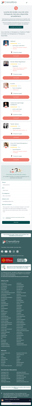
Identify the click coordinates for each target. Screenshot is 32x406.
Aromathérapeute (20, 284)
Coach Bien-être (20, 289)
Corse (2, 356)
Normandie (3, 362)
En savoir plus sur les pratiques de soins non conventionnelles (14, 276)
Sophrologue (3, 341)
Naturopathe (19, 311)
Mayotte (18, 360)
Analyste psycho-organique (6, 284)
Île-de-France (19, 365)
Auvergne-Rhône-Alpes (5, 353)
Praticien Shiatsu (20, 327)
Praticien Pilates (4, 325)
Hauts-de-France (4, 359)
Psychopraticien (4, 335)
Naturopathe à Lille (20, 378)
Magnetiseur (19, 308)
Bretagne (3, 354)
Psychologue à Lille (20, 375)
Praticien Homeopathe (21, 319)
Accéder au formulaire (16, 27)
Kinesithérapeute (4, 308)
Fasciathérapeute (20, 300)
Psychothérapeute (20, 335)
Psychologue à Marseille (5, 378)
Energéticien (19, 297)
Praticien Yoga (4, 330)
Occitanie (3, 364)
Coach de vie (19, 291)
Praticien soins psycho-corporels (23, 330)
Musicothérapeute (20, 310)
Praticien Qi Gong (20, 325)
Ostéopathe (3, 314)
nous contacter (13, 397)
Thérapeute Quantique (5, 346)
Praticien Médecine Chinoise (6, 324)
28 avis (19, 147)
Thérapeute (19, 341)
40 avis (19, 126)
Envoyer (16, 222)
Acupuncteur (19, 283)
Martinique (3, 360)
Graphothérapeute (4, 303)
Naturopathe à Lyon (5, 373)
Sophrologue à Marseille (21, 372)
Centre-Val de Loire (20, 354)
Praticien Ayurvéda (20, 314)
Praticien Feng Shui (4, 319)
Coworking (19, 294)
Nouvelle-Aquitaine (20, 362)
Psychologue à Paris (5, 372)
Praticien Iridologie (4, 321)
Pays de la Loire (19, 364)
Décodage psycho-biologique (6, 297)
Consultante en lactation (5, 294)
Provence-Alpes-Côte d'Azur (6, 365)
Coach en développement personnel (8, 292)
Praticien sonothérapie (5, 332)
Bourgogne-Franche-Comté (22, 353)
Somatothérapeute (20, 340)
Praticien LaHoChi (20, 321)
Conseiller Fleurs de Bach (21, 292)
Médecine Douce (4, 311)
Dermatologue (4, 295)
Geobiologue (3, 302)
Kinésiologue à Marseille (5, 381)
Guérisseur (19, 303)
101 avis (19, 85)
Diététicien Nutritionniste (21, 295)
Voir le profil (16, 56)
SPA (2, 338)
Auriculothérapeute (20, 286)
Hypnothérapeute (4, 305)
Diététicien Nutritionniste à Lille (22, 381)
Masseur (2, 310)
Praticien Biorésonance (21, 316)
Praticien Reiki (4, 327)
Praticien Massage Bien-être (6, 322)
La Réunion (19, 359)
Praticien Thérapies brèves (22, 329)
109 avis (19, 43)
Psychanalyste (19, 332)
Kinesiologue (19, 306)
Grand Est (18, 356)
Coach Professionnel (5, 291)
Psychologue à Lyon (20, 380)
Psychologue (3, 333)
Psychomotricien (20, 333)
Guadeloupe (3, 357)
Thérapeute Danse (4, 343)
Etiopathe (3, 300)
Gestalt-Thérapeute (20, 302)
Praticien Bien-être (4, 316)
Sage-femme (19, 338)
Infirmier (2, 306)
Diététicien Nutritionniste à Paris (23, 373)
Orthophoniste (4, 313)
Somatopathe (3, 340)
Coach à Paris (3, 380)
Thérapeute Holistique (5, 344)
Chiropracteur (3, 289)
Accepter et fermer (16, 403)
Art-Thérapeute (4, 286)
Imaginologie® (19, 305)
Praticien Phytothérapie (21, 324)
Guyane (18, 357)
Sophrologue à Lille (4, 375)
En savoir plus (7, 401)
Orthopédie (19, 313)
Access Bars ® (3, 283)
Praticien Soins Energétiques (6, 329)
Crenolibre (3, 247)
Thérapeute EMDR (20, 343)
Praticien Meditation (20, 322)
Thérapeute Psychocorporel (22, 344)
